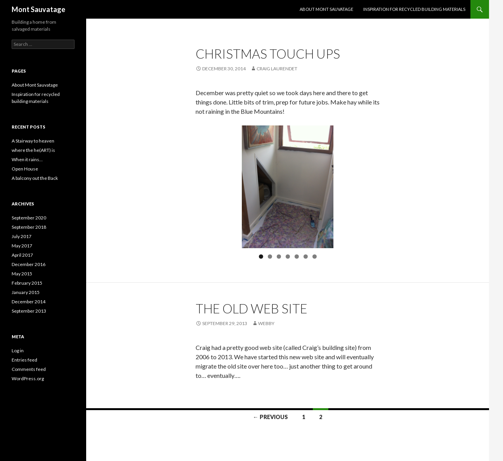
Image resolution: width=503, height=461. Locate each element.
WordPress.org (28, 378)
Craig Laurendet (277, 68)
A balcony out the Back (35, 178)
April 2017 (22, 255)
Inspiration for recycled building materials (414, 9)
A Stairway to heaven (33, 141)
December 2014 (28, 301)
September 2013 (29, 311)
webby (266, 323)
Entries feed (24, 360)
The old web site (251, 308)
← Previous (270, 417)
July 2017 (21, 236)
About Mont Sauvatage (326, 9)
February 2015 (27, 283)
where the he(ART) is (33, 150)
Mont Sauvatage (38, 9)
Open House (25, 169)
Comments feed (29, 369)
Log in (18, 350)
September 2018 (29, 227)
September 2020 (29, 218)
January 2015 (26, 292)
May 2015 (22, 274)
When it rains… (27, 159)
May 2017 (22, 246)
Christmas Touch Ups (268, 53)
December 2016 (28, 264)
